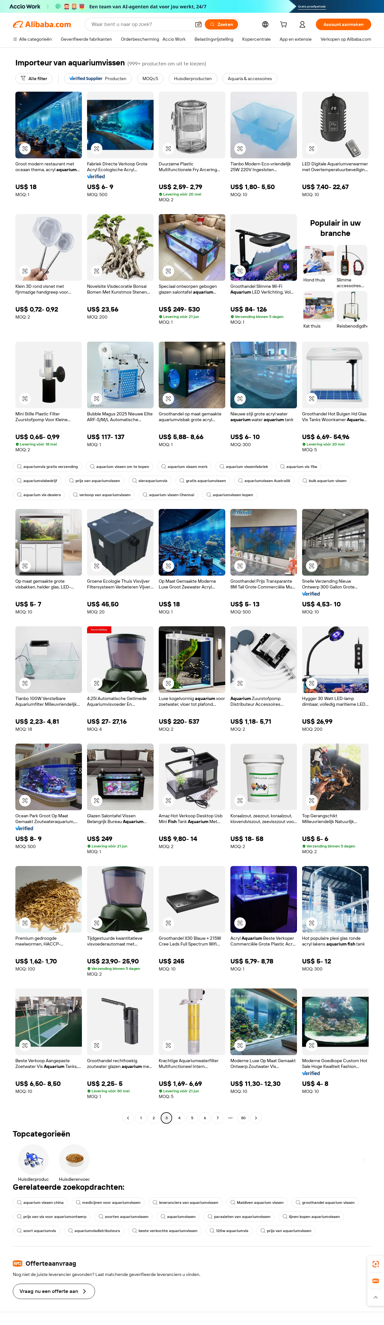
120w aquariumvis (229, 1230)
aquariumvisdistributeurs (94, 1230)
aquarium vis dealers (39, 494)
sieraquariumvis (149, 480)
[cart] (285, 25)
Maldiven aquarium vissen (257, 1202)
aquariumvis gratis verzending (47, 466)
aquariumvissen (178, 1216)
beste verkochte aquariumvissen (164, 1230)
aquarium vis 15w (298, 466)
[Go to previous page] (128, 1118)
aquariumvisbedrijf (37, 480)
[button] (198, 24)
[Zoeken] (221, 24)
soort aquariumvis (36, 1230)
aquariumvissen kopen (229, 494)
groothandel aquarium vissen (325, 1202)
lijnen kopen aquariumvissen (311, 1216)
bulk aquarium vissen (324, 480)
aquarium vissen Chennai (168, 494)
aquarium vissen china (40, 1202)
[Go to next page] (256, 1118)
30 (243, 1118)
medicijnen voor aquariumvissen (108, 1202)
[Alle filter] (33, 78)
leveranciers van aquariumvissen (185, 1202)
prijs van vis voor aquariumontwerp (51, 1216)
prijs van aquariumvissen (94, 480)
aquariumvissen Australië (264, 480)
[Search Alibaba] (140, 24)
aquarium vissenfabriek (244, 466)
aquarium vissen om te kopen (119, 466)
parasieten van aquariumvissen (239, 1216)
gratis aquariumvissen (203, 480)
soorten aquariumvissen (123, 1216)
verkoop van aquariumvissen (102, 494)
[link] (375, 1264)
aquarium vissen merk (184, 466)
